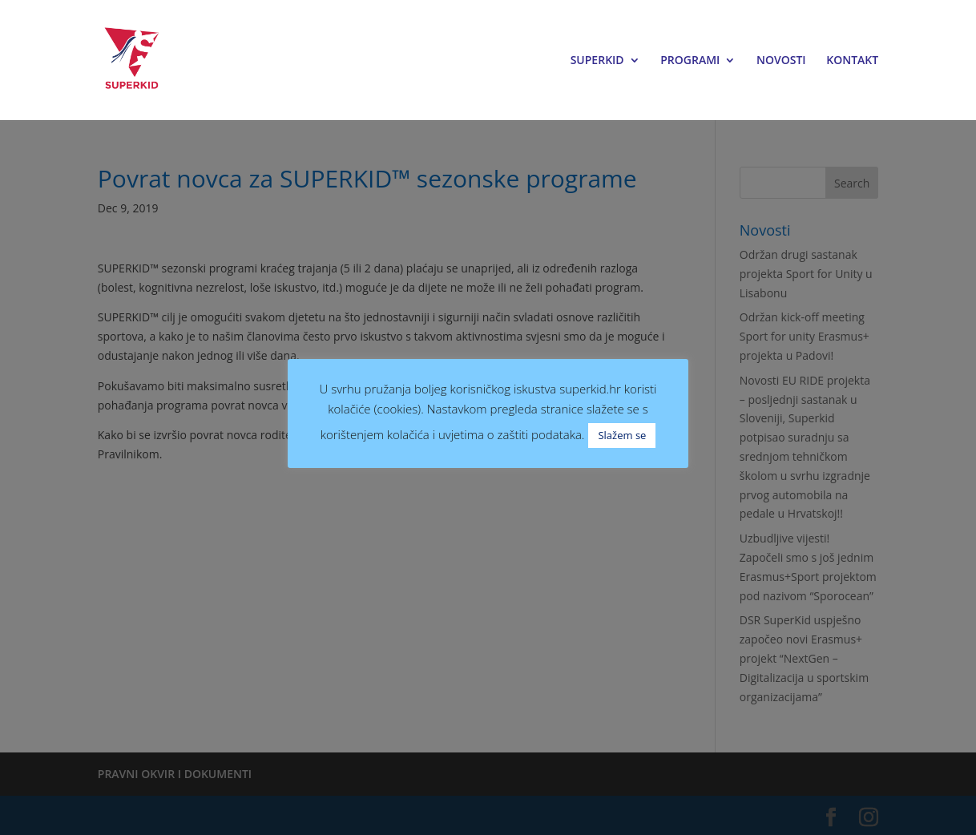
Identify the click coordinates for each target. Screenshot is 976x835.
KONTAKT (852, 60)
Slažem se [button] (622, 435)
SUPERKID (597, 60)
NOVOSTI (781, 60)
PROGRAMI (690, 60)
